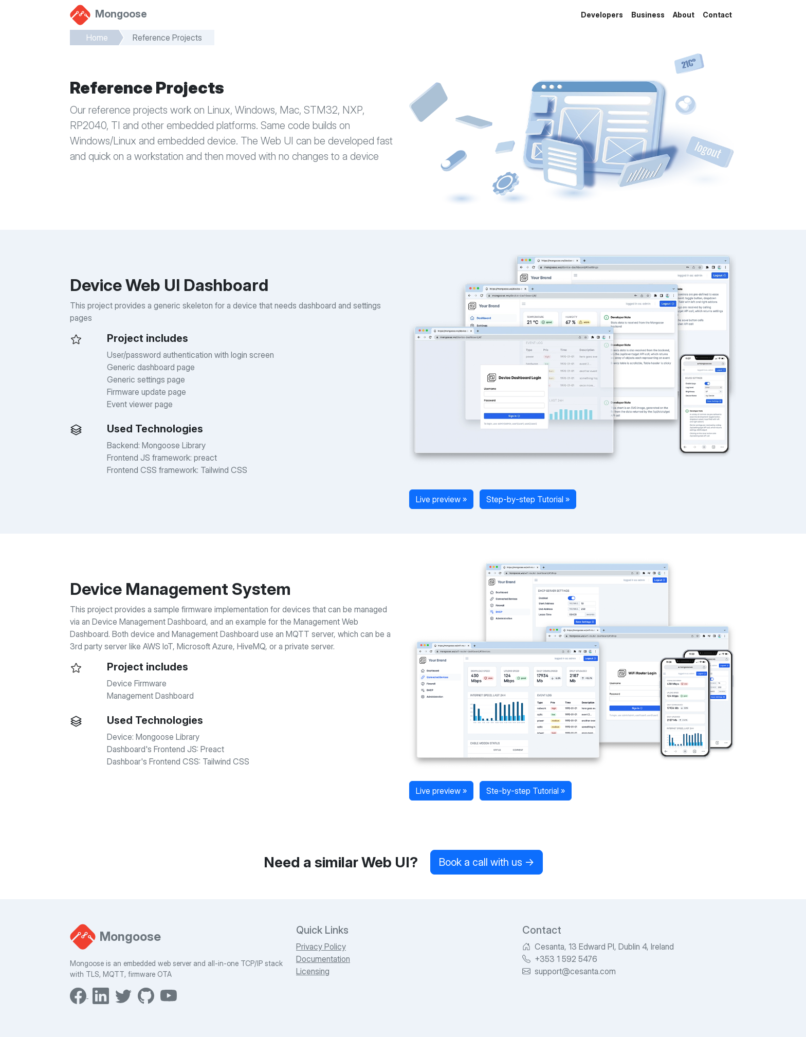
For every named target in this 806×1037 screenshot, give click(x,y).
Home (97, 37)
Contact (717, 14)
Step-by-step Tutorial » (528, 499)
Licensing (312, 971)
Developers (602, 14)
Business (648, 14)
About (683, 14)
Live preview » (441, 499)
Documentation (323, 959)
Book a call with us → (486, 862)
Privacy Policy (321, 946)
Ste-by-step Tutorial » (525, 791)
